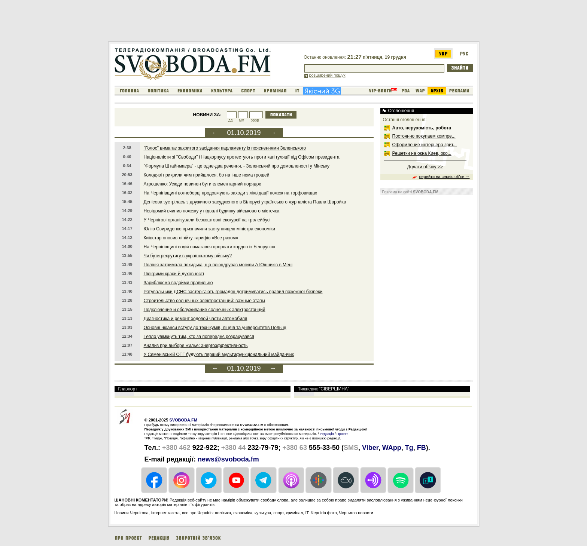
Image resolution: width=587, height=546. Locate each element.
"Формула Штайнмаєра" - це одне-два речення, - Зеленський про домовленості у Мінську (237, 166)
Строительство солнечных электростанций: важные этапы (204, 300)
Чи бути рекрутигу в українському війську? (188, 255)
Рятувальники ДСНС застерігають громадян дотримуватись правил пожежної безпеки (233, 291)
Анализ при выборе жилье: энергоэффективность (196, 345)
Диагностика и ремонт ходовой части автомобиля (195, 318)
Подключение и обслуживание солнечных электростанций (204, 309)
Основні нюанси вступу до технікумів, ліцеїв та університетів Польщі (215, 327)
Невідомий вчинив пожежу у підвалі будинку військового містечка (212, 211)
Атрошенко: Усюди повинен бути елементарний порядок (202, 184)
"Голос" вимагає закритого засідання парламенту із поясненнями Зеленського (225, 148)
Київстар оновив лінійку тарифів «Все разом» (191, 237)
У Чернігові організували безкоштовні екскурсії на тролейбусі (207, 220)
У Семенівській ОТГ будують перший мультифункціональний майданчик (219, 354)
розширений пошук (327, 75)
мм (241, 120)
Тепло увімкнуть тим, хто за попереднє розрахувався (199, 336)
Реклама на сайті (410, 192)
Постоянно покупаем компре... (424, 136)
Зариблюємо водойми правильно (178, 282)
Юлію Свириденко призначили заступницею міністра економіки (209, 228)
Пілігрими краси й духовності (174, 273)
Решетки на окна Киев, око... (421, 153)
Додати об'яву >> (425, 166)
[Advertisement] (244, 22)
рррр (254, 120)
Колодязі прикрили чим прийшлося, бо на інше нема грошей (207, 175)
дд (230, 120)
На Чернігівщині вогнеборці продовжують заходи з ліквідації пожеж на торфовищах (230, 193)
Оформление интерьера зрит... (424, 144)
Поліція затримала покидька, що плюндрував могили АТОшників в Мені (218, 264)
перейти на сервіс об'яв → (444, 176)
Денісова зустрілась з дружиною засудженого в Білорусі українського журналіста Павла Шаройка (245, 202)
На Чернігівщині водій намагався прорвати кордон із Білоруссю (209, 246)
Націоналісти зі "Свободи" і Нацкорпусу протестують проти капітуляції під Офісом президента (242, 157)
